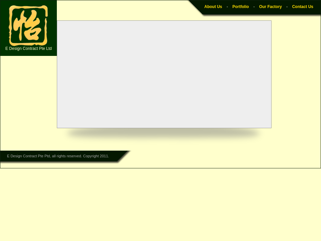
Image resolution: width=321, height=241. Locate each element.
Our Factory (270, 6)
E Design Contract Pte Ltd (28, 28)
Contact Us (302, 6)
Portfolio (240, 6)
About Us (213, 6)
